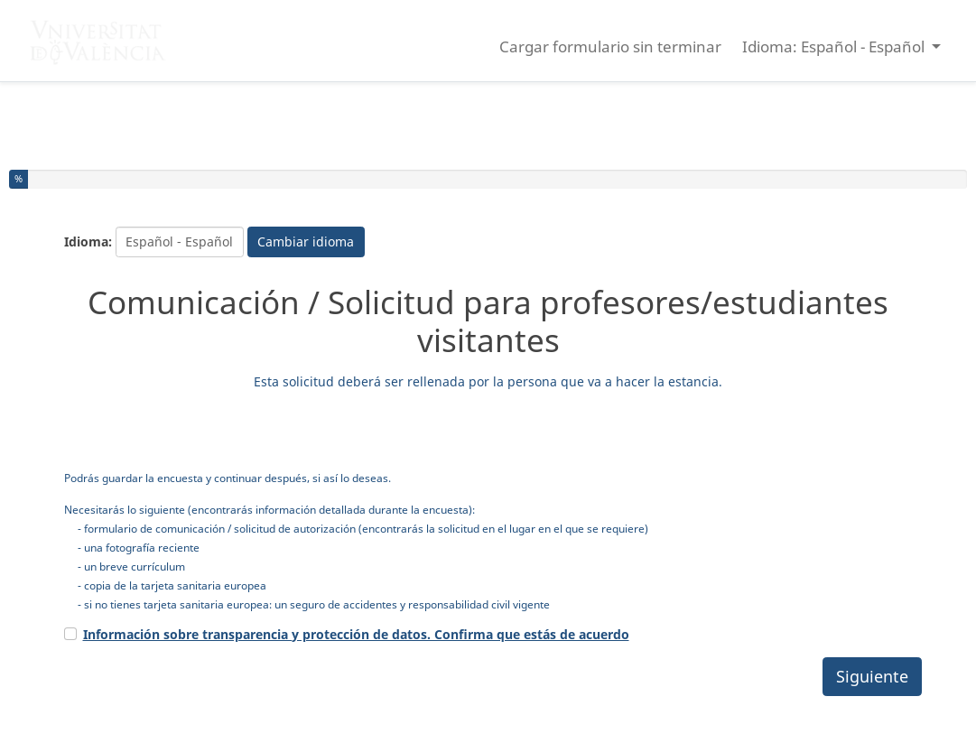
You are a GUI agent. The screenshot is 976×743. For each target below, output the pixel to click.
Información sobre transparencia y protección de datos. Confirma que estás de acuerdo (356, 634)
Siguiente (872, 676)
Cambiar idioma (305, 241)
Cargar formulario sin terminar (610, 46)
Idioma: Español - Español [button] (835, 46)
